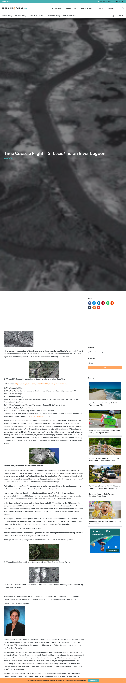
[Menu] (118, 8)
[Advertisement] (44, 313)
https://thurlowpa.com (40, 416)
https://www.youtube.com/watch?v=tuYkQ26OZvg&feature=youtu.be (42, 384)
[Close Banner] (124, 680)
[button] (113, 15)
